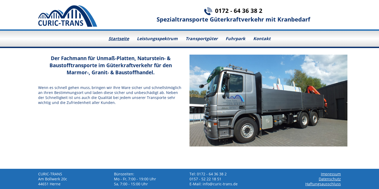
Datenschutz (330, 178)
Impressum (331, 173)
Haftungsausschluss (323, 183)
